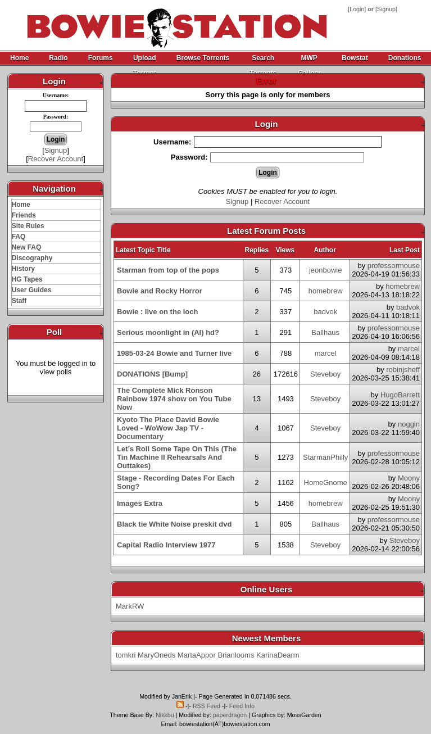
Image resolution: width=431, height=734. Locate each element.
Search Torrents (262, 60)
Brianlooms (235, 655)
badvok (325, 311)
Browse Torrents (202, 58)
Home (19, 58)
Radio (58, 58)
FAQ (19, 237)
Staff (19, 301)
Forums (100, 58)
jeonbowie (325, 270)
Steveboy (325, 374)
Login (357, 9)
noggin (409, 424)
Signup (386, 9)
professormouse (394, 265)
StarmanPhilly (325, 457)
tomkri (125, 655)
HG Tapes (27, 279)
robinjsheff (403, 369)
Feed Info (242, 706)
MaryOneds (156, 655)
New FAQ (27, 247)
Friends (24, 215)
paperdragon (230, 715)
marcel (326, 353)
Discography (32, 258)
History (23, 269)
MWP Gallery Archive (309, 60)
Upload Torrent (144, 60)
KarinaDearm (278, 655)
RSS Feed (206, 706)
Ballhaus (325, 332)
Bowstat (355, 58)
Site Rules (28, 226)
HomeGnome (325, 482)
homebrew (325, 291)
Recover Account (55, 159)
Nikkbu (165, 715)
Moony (409, 478)
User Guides (32, 290)
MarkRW (130, 606)
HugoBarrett (400, 395)
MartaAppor (197, 655)
